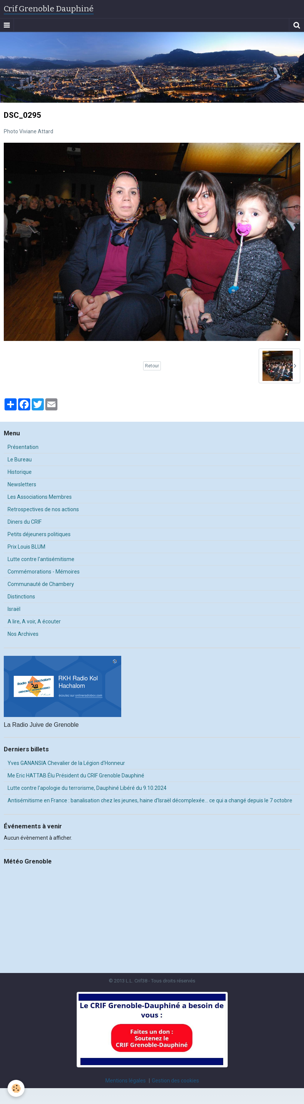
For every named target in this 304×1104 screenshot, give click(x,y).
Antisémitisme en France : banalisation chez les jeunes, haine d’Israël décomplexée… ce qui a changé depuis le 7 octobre (150, 800)
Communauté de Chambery (41, 584)
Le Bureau (20, 459)
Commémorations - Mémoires (44, 572)
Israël (14, 609)
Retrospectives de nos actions (43, 509)
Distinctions (21, 597)
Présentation (23, 447)
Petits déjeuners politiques (39, 534)
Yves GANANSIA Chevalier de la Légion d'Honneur (66, 763)
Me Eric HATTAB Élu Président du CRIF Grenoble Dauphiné (76, 775)
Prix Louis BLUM (26, 547)
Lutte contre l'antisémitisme (41, 559)
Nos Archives (23, 634)
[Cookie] (16, 1088)
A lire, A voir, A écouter (34, 621)
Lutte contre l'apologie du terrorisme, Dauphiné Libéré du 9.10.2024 (87, 788)
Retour (152, 366)
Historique (20, 472)
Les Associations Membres (40, 497)
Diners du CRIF (25, 522)
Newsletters (22, 484)
